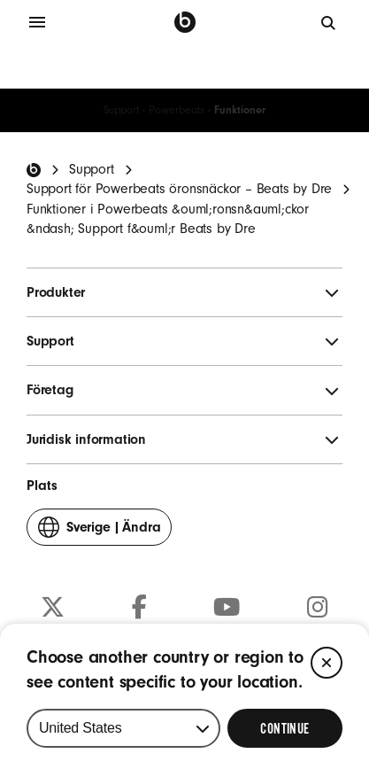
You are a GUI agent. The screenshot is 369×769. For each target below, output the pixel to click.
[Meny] (37, 22)
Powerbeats (176, 110)
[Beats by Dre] (185, 22)
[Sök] (329, 22)
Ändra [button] (99, 531)
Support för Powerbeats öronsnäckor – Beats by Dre (179, 189)
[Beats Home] (34, 170)
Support (121, 110)
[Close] (326, 663)
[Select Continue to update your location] (284, 728)
